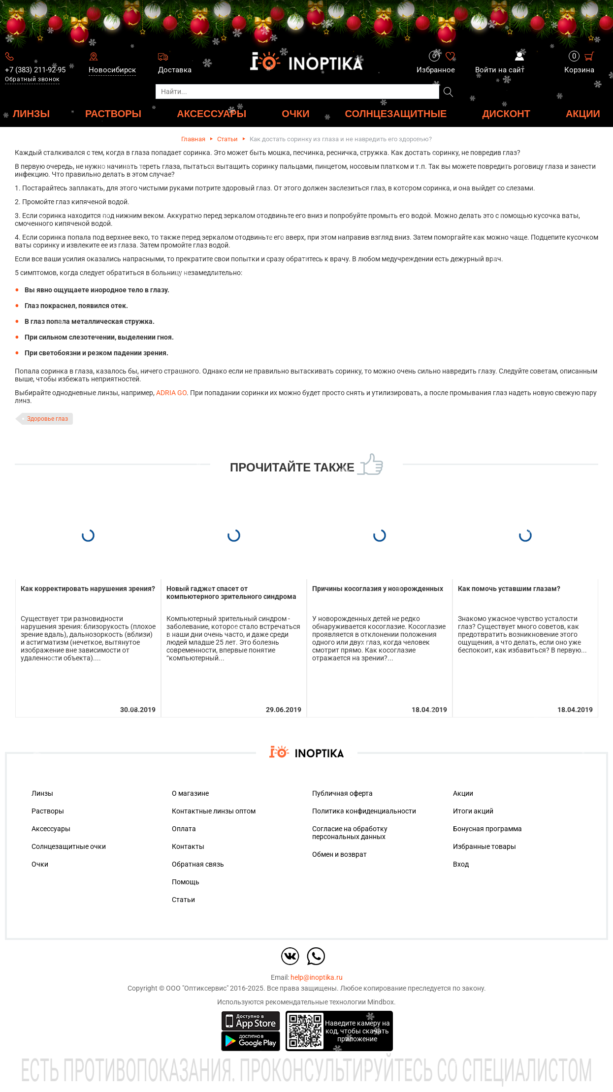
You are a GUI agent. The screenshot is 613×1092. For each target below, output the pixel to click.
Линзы (42, 793)
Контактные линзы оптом (214, 811)
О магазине (190, 793)
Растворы (48, 811)
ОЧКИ (295, 113)
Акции (583, 113)
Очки (40, 864)
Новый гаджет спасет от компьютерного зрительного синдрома (231, 592)
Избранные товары (484, 846)
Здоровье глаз (47, 418)
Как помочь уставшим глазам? (509, 589)
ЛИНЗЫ (31, 113)
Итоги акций (473, 811)
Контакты (188, 846)
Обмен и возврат (339, 854)
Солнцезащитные (396, 113)
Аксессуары (51, 829)
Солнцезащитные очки (69, 846)
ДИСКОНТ (506, 113)
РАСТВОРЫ (113, 113)
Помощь (185, 882)
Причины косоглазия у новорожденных (377, 589)
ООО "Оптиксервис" (197, 988)
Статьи (227, 139)
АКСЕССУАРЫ (211, 113)
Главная (193, 139)
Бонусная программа (487, 829)
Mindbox (380, 1002)
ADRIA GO (171, 393)
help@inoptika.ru (316, 977)
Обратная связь (198, 864)
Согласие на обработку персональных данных (349, 833)
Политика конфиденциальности (364, 811)
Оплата (184, 829)
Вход (461, 864)
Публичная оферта (342, 793)
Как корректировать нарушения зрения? (88, 589)
